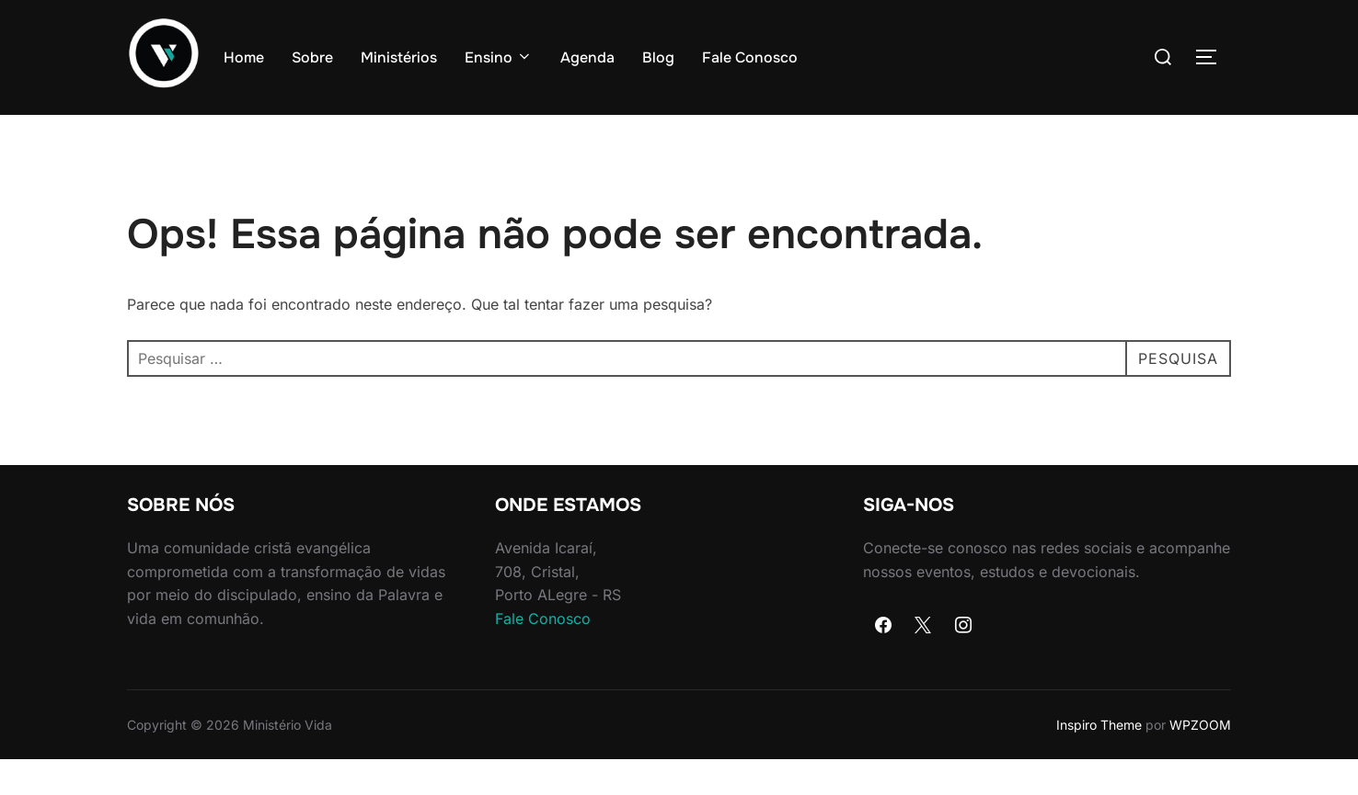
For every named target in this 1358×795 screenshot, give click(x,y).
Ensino (499, 57)
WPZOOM (1200, 759)
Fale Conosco (750, 57)
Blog (658, 57)
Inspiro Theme (1099, 759)
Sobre (312, 57)
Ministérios (399, 57)
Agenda (587, 57)
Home (244, 57)
